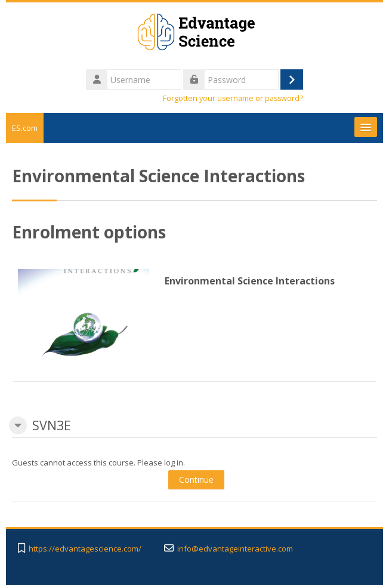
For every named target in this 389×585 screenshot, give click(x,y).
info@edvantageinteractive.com (235, 548)
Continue (196, 479)
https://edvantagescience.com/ (85, 548)
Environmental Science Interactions (250, 280)
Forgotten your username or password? (233, 98)
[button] (18, 425)
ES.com (25, 127)
